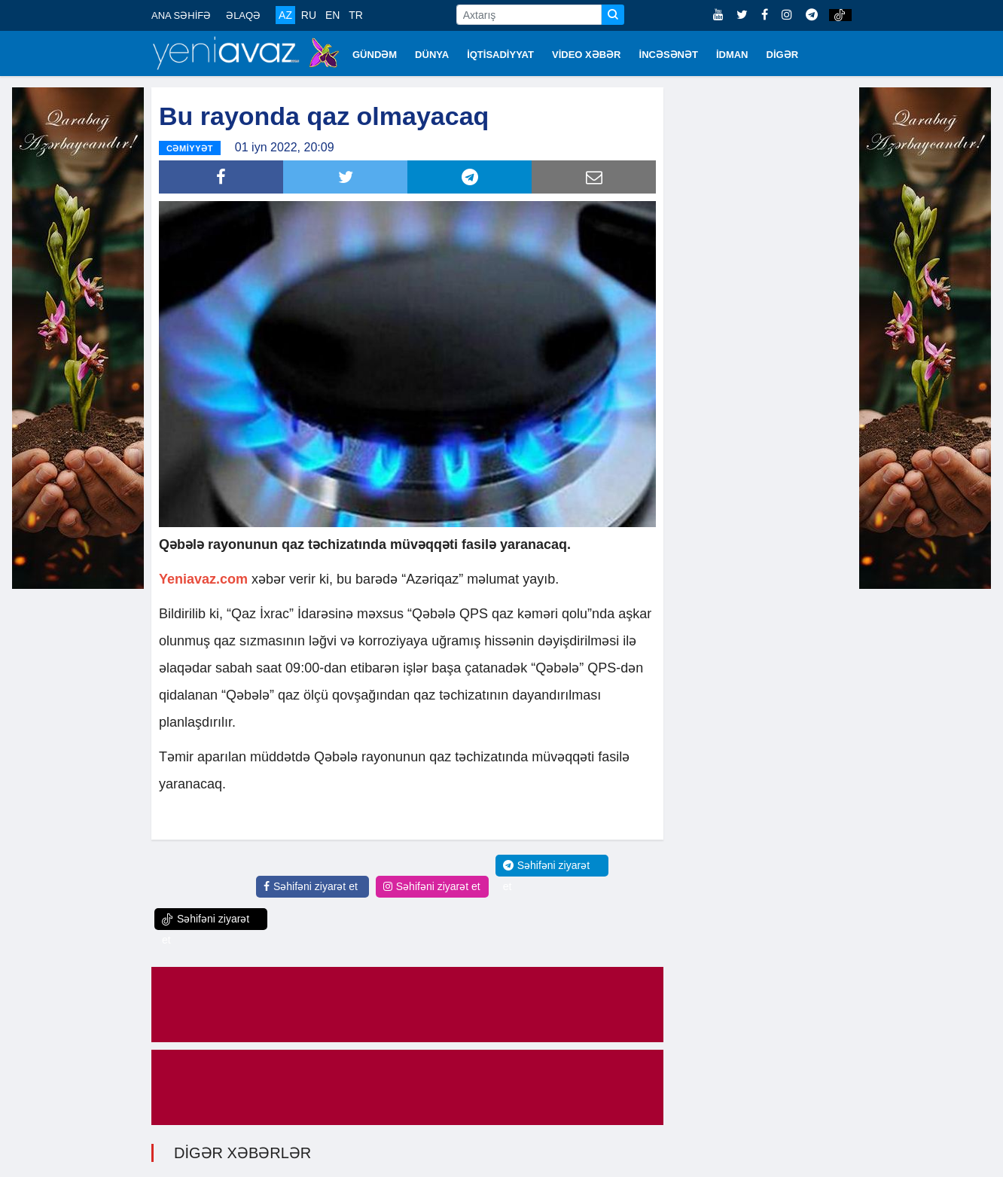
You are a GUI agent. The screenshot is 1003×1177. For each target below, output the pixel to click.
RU (308, 15)
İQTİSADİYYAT (500, 54)
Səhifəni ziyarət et (311, 886)
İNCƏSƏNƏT (668, 54)
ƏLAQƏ (243, 15)
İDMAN (732, 54)
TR (356, 15)
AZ (285, 15)
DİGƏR (783, 54)
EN (332, 15)
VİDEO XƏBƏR (586, 54)
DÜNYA (432, 54)
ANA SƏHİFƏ (181, 15)
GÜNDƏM (374, 54)
